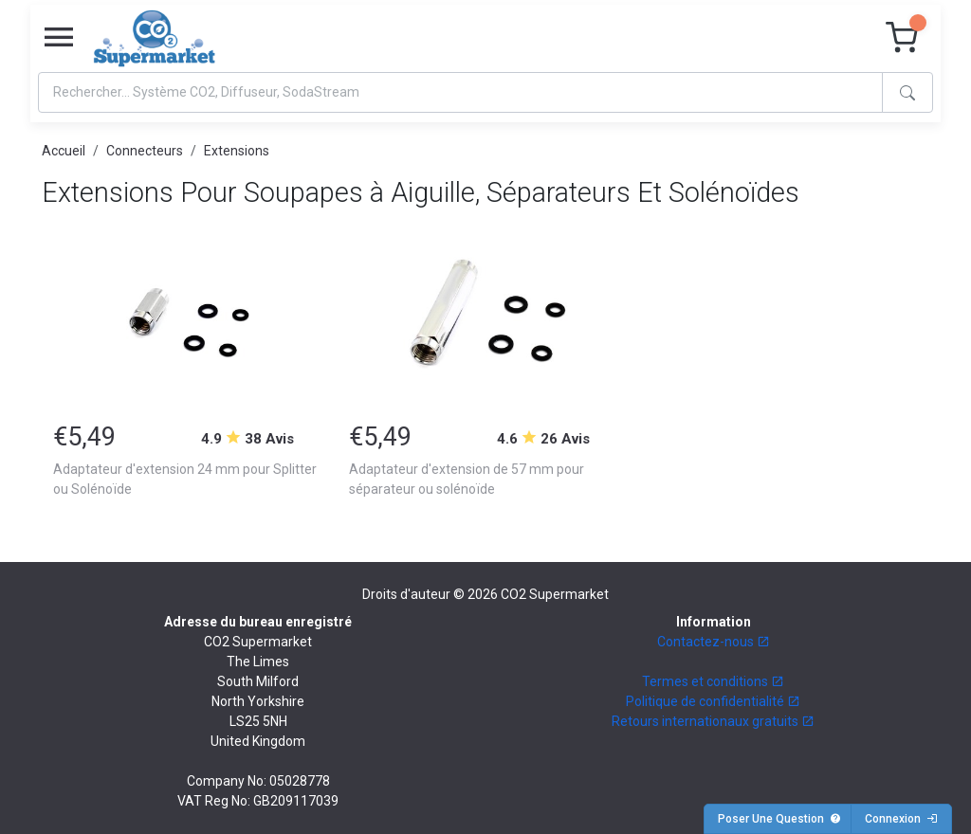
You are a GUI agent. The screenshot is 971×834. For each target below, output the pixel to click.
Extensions (236, 150)
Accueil (63, 150)
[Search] (460, 92)
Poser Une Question (779, 818)
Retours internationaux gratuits (713, 721)
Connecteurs (144, 150)
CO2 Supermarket (555, 594)
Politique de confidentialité (713, 701)
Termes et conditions (713, 681)
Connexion (901, 818)
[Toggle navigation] (59, 38)
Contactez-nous (713, 641)
